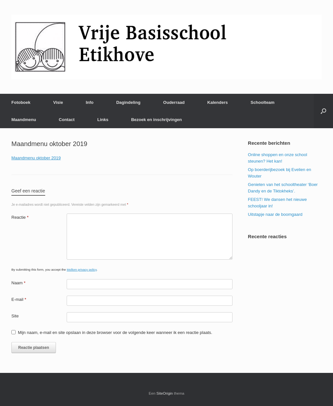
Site (15, 316)
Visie (58, 102)
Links (102, 119)
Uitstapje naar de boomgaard (275, 214)
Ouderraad (174, 102)
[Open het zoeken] (323, 111)
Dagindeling (128, 102)
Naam (18, 282)
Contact (66, 119)
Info (90, 102)
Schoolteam (262, 102)
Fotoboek (21, 102)
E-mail (18, 299)
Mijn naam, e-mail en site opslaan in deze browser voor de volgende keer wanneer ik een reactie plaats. (115, 332)
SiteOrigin (164, 393)
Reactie (20, 217)
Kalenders (217, 102)
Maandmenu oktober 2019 (36, 157)
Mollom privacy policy (82, 269)
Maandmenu (23, 119)
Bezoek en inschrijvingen (156, 119)
